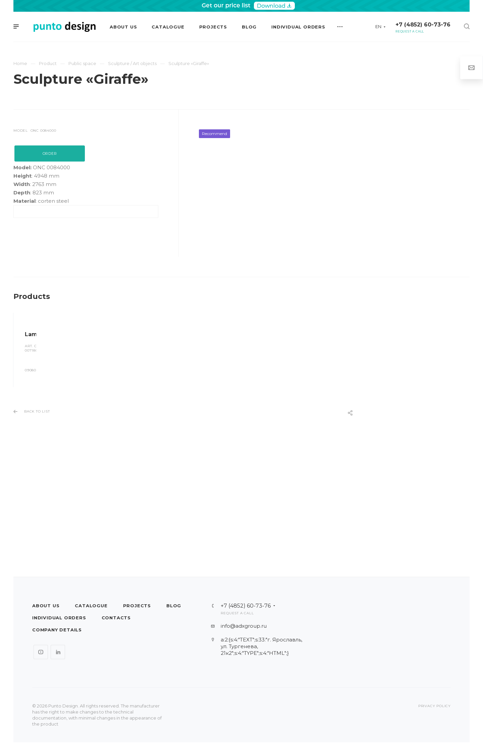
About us (45, 605)
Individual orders (59, 617)
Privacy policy (434, 706)
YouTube (41, 652)
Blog (173, 605)
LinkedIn (58, 652)
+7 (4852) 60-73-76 (422, 24)
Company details (57, 629)
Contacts (116, 617)
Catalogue (91, 605)
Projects (137, 605)
